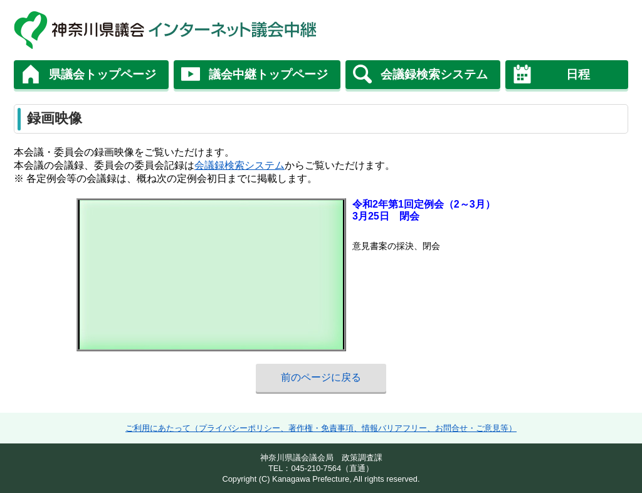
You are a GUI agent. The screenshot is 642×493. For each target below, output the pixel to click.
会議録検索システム (434, 74)
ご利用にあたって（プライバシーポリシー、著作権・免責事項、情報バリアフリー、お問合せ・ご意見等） (321, 428)
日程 (578, 74)
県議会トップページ (102, 74)
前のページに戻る (321, 377)
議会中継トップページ (268, 74)
